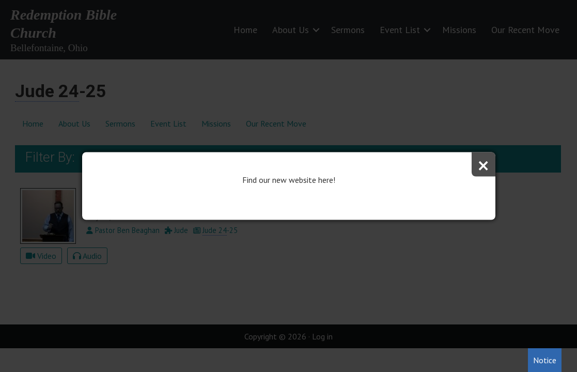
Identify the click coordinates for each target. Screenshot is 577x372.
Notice (544, 360)
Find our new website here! (288, 180)
